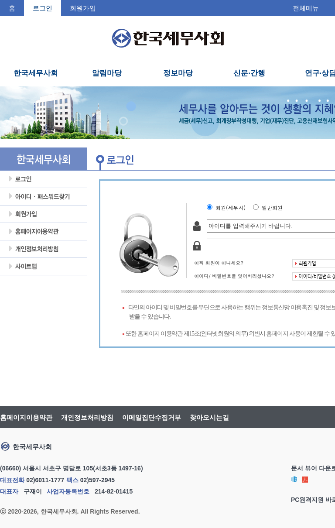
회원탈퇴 (43, 284)
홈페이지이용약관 (43, 231)
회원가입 (83, 8)
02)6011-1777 (45, 480)
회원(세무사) (232, 207)
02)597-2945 (97, 480)
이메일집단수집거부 (151, 417)
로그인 (43, 179)
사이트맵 (43, 266)
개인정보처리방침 (43, 249)
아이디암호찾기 (43, 197)
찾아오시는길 (209, 417)
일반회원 (274, 207)
